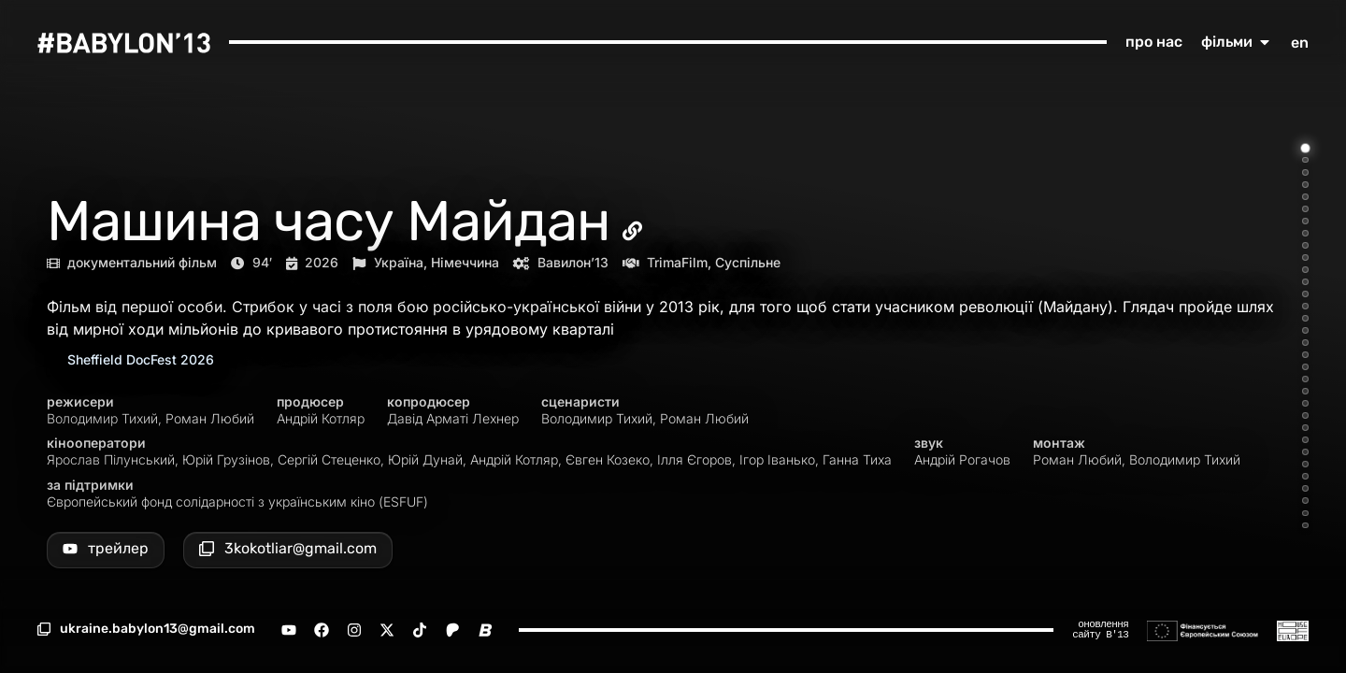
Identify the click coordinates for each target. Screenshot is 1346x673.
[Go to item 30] (1305, 500)
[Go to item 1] (1305, 147)
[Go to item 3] (1305, 172)
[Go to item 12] (1305, 282)
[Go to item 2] (1305, 160)
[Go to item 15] (1305, 318)
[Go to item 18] (1305, 354)
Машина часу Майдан (328, 221)
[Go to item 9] (1305, 245)
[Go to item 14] (1305, 306)
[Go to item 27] (1305, 464)
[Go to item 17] (1305, 342)
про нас (1153, 41)
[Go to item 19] (1305, 367)
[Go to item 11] (1305, 269)
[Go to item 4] (1305, 184)
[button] (146, 629)
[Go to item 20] (1305, 379)
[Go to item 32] (1305, 526)
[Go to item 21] (1305, 391)
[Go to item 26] (1305, 452)
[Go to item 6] (1305, 209)
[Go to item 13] (1305, 294)
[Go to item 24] (1305, 427)
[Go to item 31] (1305, 513)
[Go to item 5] (1305, 196)
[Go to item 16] (1305, 330)
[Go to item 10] (1305, 257)
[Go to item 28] (1305, 476)
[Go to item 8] (1305, 233)
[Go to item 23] (1305, 415)
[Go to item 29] (1305, 488)
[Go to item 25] (1305, 440)
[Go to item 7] (1305, 221)
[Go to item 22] (1305, 403)
